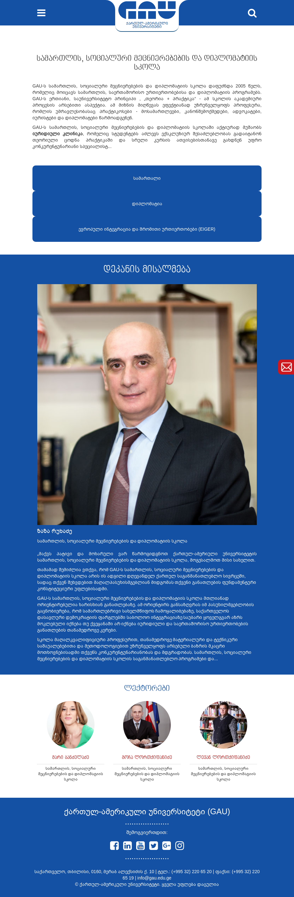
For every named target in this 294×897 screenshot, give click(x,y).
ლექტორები (147, 688)
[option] (70, 744)
